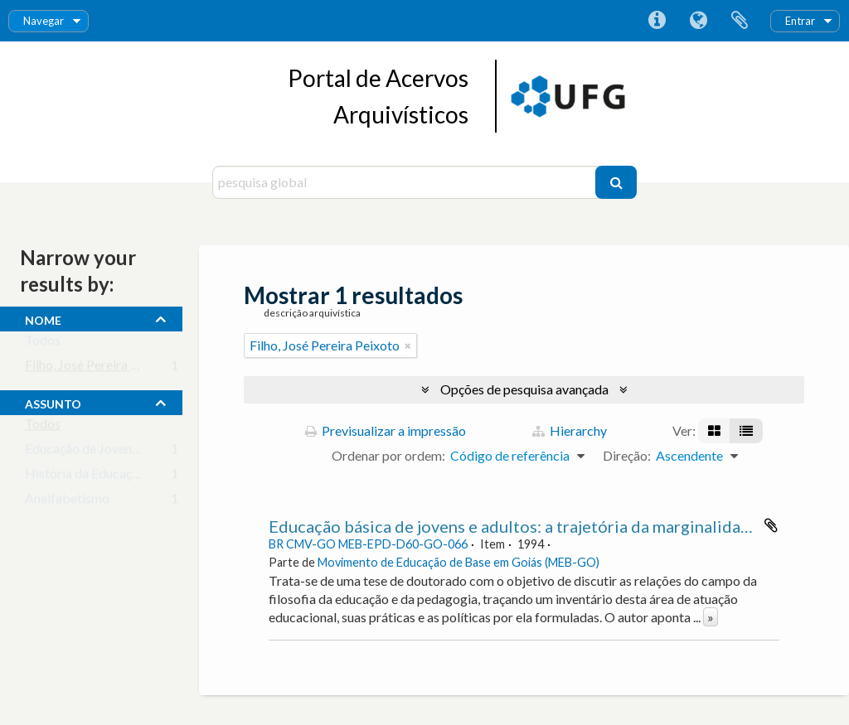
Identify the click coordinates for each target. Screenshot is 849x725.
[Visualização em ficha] (714, 430)
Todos (43, 343)
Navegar (43, 20)
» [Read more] (710, 617)
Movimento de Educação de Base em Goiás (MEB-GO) (458, 562)
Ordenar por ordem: (388, 455)
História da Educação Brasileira (114, 477)
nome (43, 318)
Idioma (698, 20)
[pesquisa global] (405, 182)
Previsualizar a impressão (385, 430)
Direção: (627, 455)
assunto (53, 402)
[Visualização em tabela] (746, 430)
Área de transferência (739, 20)
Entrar (800, 20)
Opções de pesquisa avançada (524, 389)
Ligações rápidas (656, 20)
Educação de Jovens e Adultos (109, 452)
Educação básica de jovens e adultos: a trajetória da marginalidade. (516, 526)
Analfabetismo (67, 502)
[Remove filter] (408, 345)
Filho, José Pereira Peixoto (100, 368)
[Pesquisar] (616, 182)
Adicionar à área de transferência (771, 525)
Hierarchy (569, 430)
